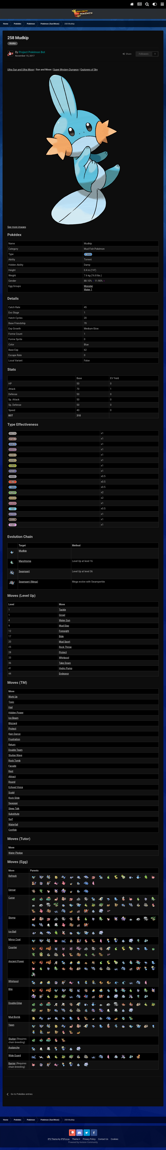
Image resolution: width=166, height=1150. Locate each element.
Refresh (12, 876)
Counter (12, 947)
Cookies (114, 1139)
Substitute (13, 813)
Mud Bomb (14, 1017)
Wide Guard (14, 1055)
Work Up (12, 696)
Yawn (11, 1025)
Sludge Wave (15, 755)
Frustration (14, 739)
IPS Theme (53, 1139)
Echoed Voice (15, 787)
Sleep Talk (13, 808)
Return (11, 744)
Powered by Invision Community (83, 1142)
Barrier (11, 1063)
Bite (10, 989)
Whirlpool (64, 657)
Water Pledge (15, 853)
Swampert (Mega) (28, 581)
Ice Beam (13, 718)
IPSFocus (65, 1139)
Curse (11, 897)
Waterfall (13, 824)
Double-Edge (15, 1003)
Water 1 (88, 289)
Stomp (11, 917)
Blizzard (12, 723)
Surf (10, 819)
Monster (88, 286)
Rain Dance (14, 734)
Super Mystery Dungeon (66, 69)
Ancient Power (16, 961)
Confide (12, 829)
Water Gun (64, 620)
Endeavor (64, 673)
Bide (61, 636)
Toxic (11, 702)
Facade (12, 766)
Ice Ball (12, 931)
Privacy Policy (89, 1139)
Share (127, 54)
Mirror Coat (14, 939)
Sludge (12, 1038)
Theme (76, 1139)
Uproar (12, 889)
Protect (63, 652)
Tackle (62, 609)
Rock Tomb (14, 760)
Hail (10, 707)
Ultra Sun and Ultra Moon (20, 69)
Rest (10, 771)
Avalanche (13, 1047)
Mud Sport (64, 641)
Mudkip (23, 550)
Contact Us (103, 1139)
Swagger (13, 803)
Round (11, 782)
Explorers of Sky (89, 69)
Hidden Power (15, 712)
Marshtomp (25, 561)
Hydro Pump (65, 668)
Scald (11, 792)
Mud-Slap (64, 625)
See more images (16, 227)
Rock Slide (14, 798)
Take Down (65, 663)
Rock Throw (65, 647)
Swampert (24, 571)
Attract (12, 776)
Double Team (15, 750)
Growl (62, 615)
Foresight (64, 631)
